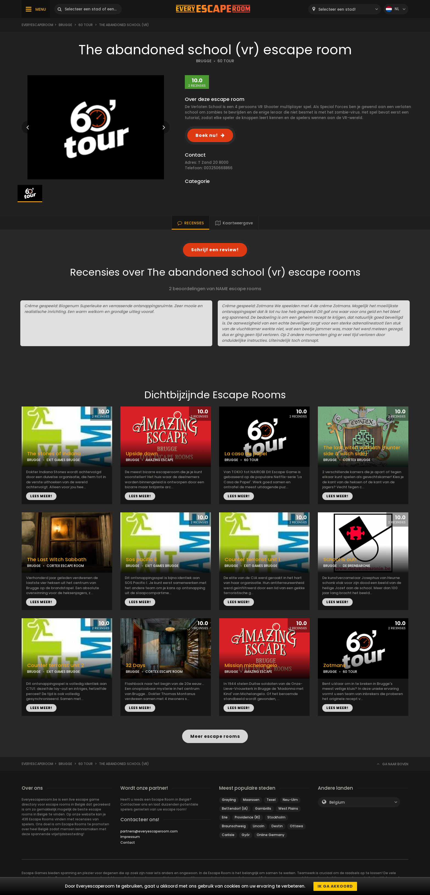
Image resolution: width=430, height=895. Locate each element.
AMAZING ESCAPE (159, 460)
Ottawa (296, 826)
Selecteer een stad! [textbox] (337, 9)
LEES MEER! (41, 496)
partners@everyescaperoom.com (149, 831)
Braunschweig (234, 826)
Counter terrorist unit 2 (55, 665)
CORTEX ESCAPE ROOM (65, 565)
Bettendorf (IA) (235, 808)
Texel (271, 799)
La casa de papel (246, 454)
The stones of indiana (54, 454)
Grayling (229, 799)
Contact (127, 842)
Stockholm (276, 817)
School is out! (340, 560)
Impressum (130, 836)
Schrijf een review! (215, 250)
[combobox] (344, 9)
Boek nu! (207, 135)
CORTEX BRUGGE (356, 460)
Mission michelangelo (251, 665)
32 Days (135, 665)
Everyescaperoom (37, 24)
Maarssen (251, 799)
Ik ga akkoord (335, 886)
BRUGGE (203, 61)
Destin (277, 826)
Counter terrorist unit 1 (252, 560)
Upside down (142, 454)
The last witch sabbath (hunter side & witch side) (361, 451)
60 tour (85, 24)
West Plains (288, 808)
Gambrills (263, 808)
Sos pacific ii (141, 560)
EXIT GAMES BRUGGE (63, 460)
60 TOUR (225, 61)
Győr (246, 834)
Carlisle (228, 834)
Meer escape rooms (215, 736)
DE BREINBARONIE (356, 565)
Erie (225, 817)
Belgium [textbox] (337, 802)
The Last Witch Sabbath (56, 560)
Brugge (65, 24)
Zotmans (334, 665)
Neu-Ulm (290, 799)
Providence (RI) (247, 817)
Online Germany (270, 834)
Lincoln (258, 826)
